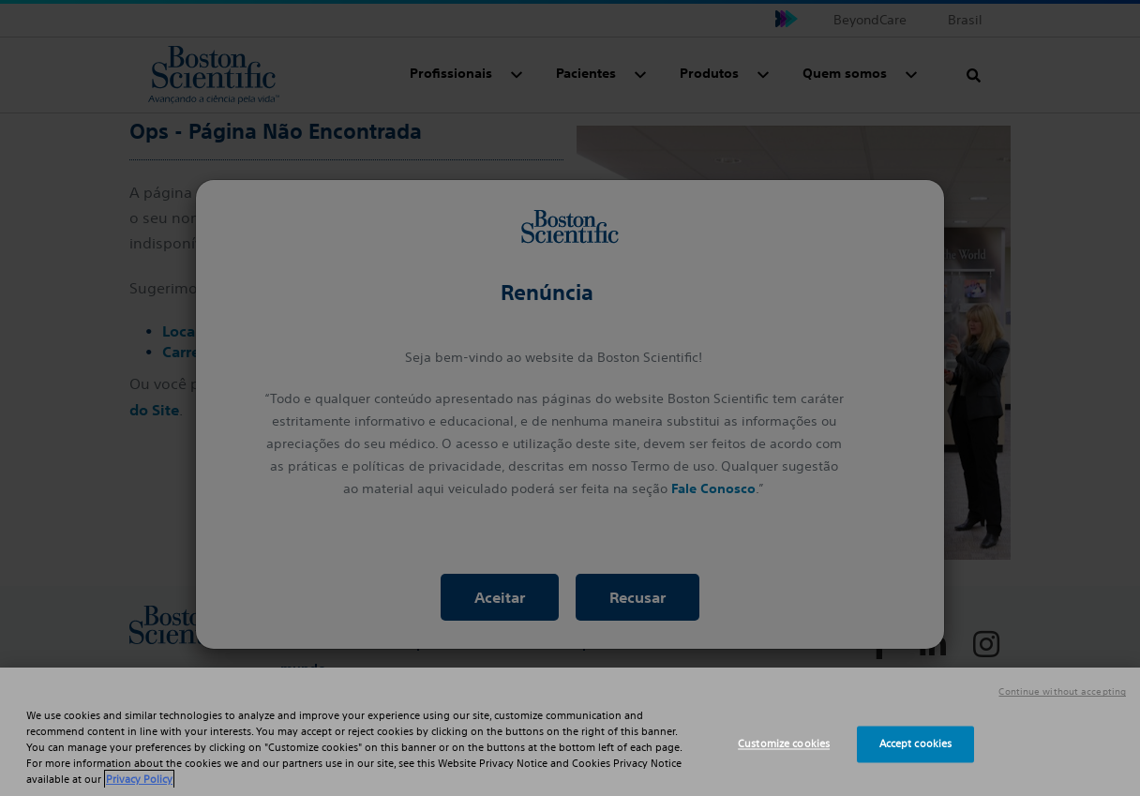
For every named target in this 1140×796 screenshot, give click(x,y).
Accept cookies (915, 743)
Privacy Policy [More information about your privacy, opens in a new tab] (139, 779)
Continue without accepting (1062, 691)
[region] (570, 732)
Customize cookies (784, 743)
